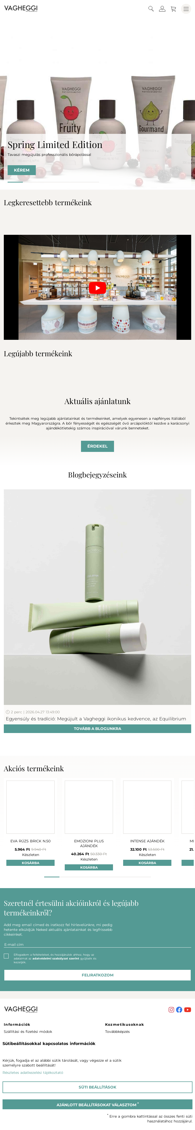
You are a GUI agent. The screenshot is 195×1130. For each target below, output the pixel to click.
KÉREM (21, 170)
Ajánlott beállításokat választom (98, 1104)
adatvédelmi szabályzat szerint (55, 958)
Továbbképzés (117, 1031)
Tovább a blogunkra (97, 728)
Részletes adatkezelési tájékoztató (33, 1072)
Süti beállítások (97, 1087)
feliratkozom (97, 975)
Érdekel (97, 446)
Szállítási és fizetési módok (28, 1031)
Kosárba (30, 863)
